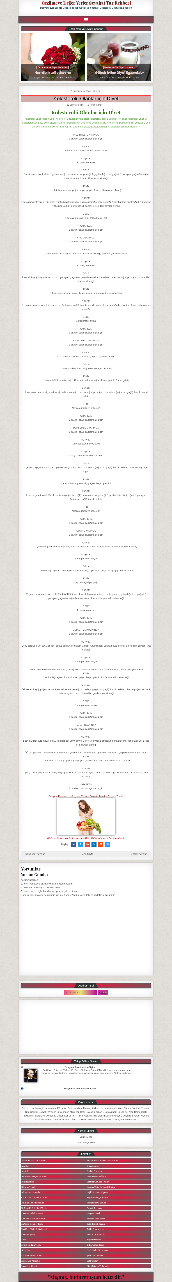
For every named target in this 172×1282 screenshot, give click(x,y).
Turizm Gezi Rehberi (96, 1234)
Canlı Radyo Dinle (86, 1142)
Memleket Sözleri (29, 1266)
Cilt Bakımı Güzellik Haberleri (34, 1197)
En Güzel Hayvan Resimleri (33, 1218)
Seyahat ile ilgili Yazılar (97, 1197)
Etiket (24, 1239)
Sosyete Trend (97, 796)
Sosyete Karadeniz (59, 796)
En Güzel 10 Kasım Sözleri (56, 1070)
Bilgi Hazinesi (27, 1182)
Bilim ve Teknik (28, 1187)
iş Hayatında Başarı (95, 1245)
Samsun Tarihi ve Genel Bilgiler (101, 1187)
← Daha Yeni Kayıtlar (33, 854)
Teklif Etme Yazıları (95, 1229)
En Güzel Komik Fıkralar (32, 1224)
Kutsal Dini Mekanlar (30, 1261)
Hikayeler (25, 1250)
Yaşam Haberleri (94, 1239)
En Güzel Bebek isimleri (32, 1213)
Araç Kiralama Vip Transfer (33, 1160)
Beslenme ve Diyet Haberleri (53, 67)
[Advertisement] (86, 1027)
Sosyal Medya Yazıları (96, 1202)
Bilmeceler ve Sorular (30, 1192)
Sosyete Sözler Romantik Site (80, 1088)
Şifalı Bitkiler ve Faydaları (98, 1266)
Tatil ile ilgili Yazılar (96, 1224)
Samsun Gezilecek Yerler (98, 1182)
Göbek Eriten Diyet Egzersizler (119, 72)
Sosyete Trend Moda (96, 1218)
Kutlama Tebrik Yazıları (31, 1255)
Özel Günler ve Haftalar (97, 1250)
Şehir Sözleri (92, 1261)
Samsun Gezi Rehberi (96, 1176)
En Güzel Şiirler (28, 1234)
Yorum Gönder (96, 105)
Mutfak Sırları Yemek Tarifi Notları (102, 1160)
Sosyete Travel (115, 796)
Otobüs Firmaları (94, 1171)
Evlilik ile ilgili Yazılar (31, 1245)
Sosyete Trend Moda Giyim (80, 1067)
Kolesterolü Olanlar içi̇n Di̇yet (86, 98)
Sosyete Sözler (40, 78)
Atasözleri (25, 1171)
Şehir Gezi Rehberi (95, 1255)
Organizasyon (93, 1166)
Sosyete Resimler (94, 1208)
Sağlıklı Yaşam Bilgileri (97, 1192)
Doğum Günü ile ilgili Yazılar (34, 1208)
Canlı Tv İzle (85, 1137)
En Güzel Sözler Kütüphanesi (34, 1229)
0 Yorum (68, 78)
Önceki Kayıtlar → (140, 854)
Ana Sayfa (87, 854)
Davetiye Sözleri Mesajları (33, 1202)
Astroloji (25, 1166)
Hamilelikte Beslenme (53, 72)
